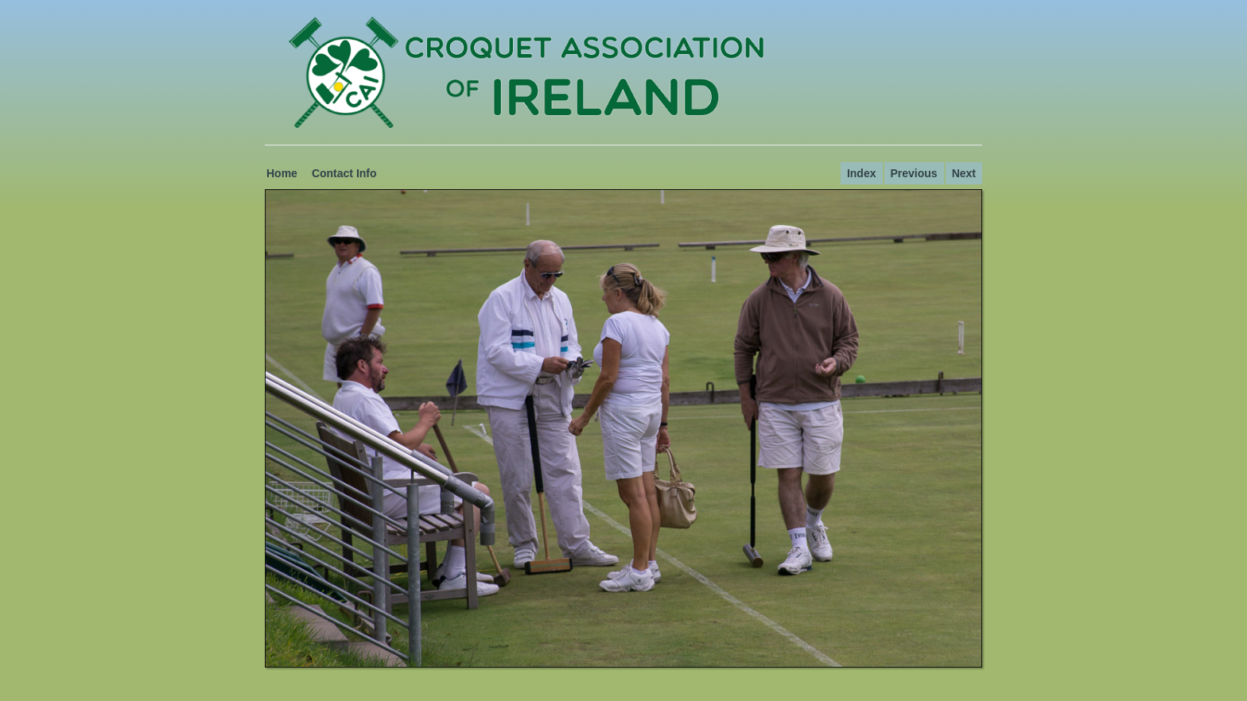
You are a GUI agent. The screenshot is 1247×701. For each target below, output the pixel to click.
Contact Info (344, 173)
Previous (914, 173)
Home (281, 173)
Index (861, 173)
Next (964, 173)
